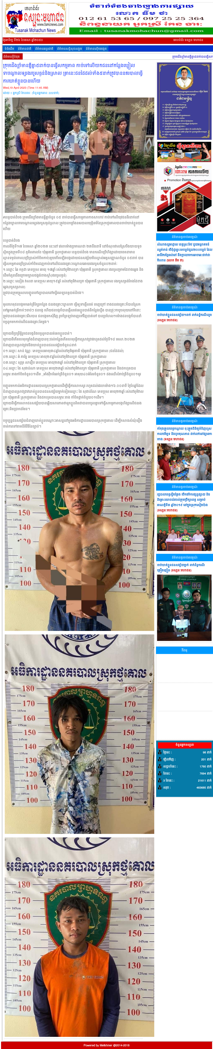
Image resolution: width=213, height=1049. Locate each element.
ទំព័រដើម (9, 49)
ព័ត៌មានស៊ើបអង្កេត (96, 49)
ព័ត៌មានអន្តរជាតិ (44, 49)
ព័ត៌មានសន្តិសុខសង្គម (69, 49)
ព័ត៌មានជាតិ (24, 49)
